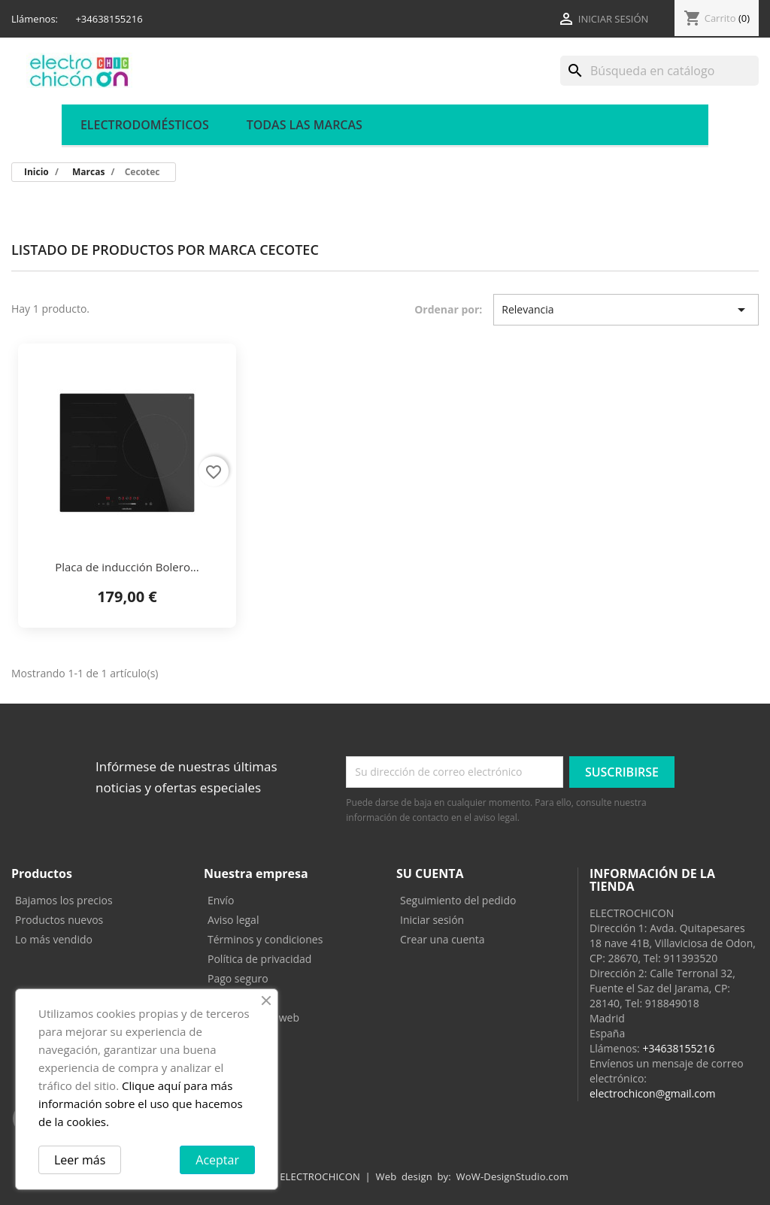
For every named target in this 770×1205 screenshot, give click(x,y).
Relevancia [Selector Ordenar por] (626, 310)
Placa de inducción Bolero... (127, 566)
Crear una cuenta (442, 939)
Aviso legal (233, 920)
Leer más (79, 1160)
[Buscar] (659, 71)
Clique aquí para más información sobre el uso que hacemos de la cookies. (140, 1103)
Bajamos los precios (64, 900)
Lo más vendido (53, 939)
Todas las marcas (304, 125)
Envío (221, 900)
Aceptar (217, 1160)
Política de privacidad (259, 959)
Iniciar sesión (432, 920)
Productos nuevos (59, 920)
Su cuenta (430, 873)
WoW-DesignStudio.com (512, 1176)
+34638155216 (678, 1048)
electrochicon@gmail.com (652, 1093)
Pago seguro (238, 978)
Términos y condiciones (265, 939)
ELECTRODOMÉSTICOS (144, 125)
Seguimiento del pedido (458, 900)
